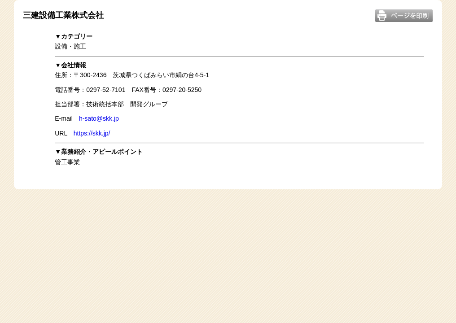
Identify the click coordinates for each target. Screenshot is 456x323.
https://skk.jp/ (92, 133)
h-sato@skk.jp (99, 118)
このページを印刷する (404, 15)
